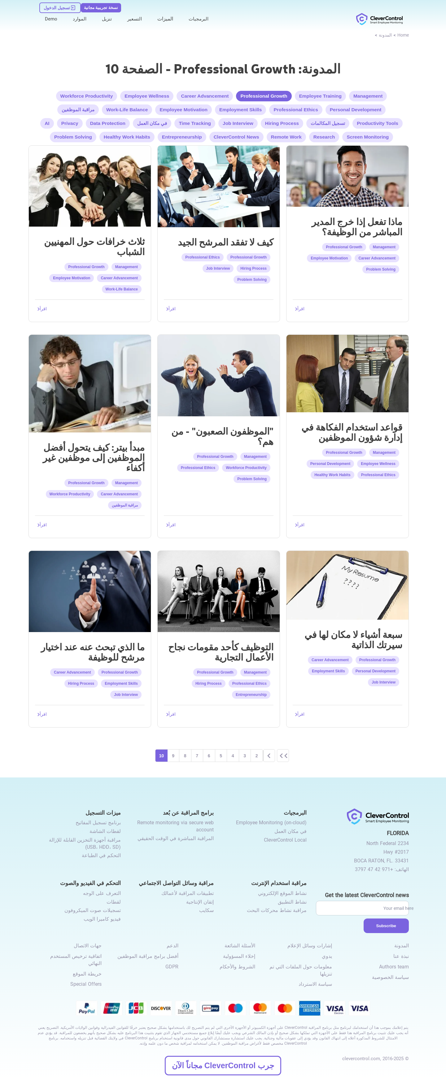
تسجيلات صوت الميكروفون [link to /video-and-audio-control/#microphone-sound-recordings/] (92, 911)
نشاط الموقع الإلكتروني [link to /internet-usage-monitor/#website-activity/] (282, 894)
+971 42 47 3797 (374, 870)
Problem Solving (76, 135)
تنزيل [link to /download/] (108, 16)
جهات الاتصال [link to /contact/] (88, 946)
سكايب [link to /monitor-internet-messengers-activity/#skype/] (206, 911)
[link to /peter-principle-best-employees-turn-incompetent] (90, 382)
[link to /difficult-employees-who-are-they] (219, 373)
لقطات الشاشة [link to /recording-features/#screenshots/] (105, 832)
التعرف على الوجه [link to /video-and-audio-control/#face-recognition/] (102, 894)
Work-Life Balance (130, 108)
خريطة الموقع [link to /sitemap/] (87, 974)
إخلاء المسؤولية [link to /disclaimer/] (239, 957)
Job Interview (238, 121)
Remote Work (285, 135)
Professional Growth (263, 94)
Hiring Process (281, 121)
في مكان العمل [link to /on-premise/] (290, 832)
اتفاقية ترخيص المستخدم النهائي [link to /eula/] (76, 960)
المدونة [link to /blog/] (401, 946)
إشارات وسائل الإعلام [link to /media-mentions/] (309, 946)
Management (364, 94)
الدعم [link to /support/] (172, 946)
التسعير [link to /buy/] (136, 16)
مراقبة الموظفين (81, 108)
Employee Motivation (185, 108)
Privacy (72, 121)
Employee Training (318, 94)
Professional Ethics (294, 108)
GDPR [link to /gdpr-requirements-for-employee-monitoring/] (171, 967)
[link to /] (379, 16)
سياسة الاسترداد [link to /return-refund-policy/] (315, 985)
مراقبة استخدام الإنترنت (279, 883)
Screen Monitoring (364, 135)
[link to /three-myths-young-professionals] (90, 184)
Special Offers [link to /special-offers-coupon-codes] (86, 985)
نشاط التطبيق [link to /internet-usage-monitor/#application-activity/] (292, 902)
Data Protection (109, 121)
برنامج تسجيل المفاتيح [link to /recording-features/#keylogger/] (98, 823)
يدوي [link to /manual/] (327, 957)
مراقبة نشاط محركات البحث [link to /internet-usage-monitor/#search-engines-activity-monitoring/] (277, 911)
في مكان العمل (153, 121)
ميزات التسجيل (103, 813)
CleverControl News (236, 135)
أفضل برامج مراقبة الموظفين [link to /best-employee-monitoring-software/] (147, 957)
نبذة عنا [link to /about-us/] (401, 957)
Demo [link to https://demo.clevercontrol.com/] (51, 16)
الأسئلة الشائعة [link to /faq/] (240, 946)
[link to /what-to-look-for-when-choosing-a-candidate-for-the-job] (90, 590)
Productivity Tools (375, 121)
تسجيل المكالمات (326, 121)
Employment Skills (240, 108)
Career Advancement (205, 94)
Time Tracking (195, 121)
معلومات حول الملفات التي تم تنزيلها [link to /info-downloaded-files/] (300, 970)
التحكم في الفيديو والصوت (90, 883)
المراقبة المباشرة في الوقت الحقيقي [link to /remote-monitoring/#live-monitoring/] (176, 839)
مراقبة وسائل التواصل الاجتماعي (176, 883)
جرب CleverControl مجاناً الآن (223, 1065)
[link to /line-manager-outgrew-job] (347, 174)
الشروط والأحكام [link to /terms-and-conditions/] (237, 967)
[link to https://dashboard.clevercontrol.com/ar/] (59, 5)
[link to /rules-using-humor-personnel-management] (347, 371)
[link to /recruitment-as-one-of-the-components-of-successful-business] (219, 590)
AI (50, 121)
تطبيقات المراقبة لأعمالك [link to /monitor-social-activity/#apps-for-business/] (187, 894)
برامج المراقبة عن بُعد (188, 813)
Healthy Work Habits (129, 135)
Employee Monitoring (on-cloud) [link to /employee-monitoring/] (271, 823)
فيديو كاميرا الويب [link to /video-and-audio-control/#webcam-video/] (102, 920)
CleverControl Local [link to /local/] (285, 840)
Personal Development (353, 108)
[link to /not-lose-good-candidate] (219, 184)
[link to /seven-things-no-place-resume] (347, 583)
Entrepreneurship (182, 135)
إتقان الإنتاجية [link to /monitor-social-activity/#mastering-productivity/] (200, 902)
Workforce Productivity (89, 94)
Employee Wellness (148, 94)
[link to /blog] (385, 34)
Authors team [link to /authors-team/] (394, 967)
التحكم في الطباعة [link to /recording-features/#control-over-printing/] (101, 856)
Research (321, 135)
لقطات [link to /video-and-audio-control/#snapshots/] (114, 902)
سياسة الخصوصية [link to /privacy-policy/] (390, 977)
